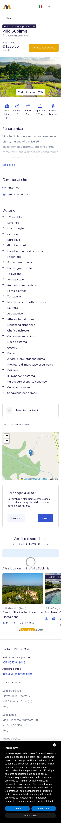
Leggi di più (8, 164)
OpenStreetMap (40, 479)
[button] (31, 452)
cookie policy (40, 773)
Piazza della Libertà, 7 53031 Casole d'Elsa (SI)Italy (17, 701)
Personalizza (31, 815)
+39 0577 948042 (13, 662)
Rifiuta (17, 808)
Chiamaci (16, 518)
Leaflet (25, 479)
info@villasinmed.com (17, 674)
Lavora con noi (11, 682)
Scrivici (45, 518)
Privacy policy (11, 738)
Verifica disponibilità (44, 47)
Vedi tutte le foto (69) (30, 92)
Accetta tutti (43, 808)
